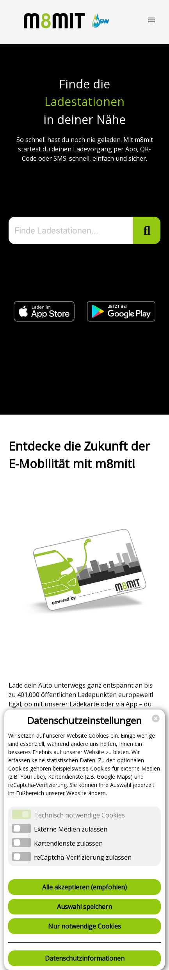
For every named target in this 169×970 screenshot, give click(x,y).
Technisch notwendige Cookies (79, 815)
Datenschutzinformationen (85, 958)
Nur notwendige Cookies (84, 926)
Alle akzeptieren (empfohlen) (84, 887)
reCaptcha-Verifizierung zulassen (83, 857)
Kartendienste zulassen (68, 843)
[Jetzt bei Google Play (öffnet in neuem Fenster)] (121, 319)
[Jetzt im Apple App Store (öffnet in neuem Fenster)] (45, 319)
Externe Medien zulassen (70, 829)
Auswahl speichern (84, 906)
